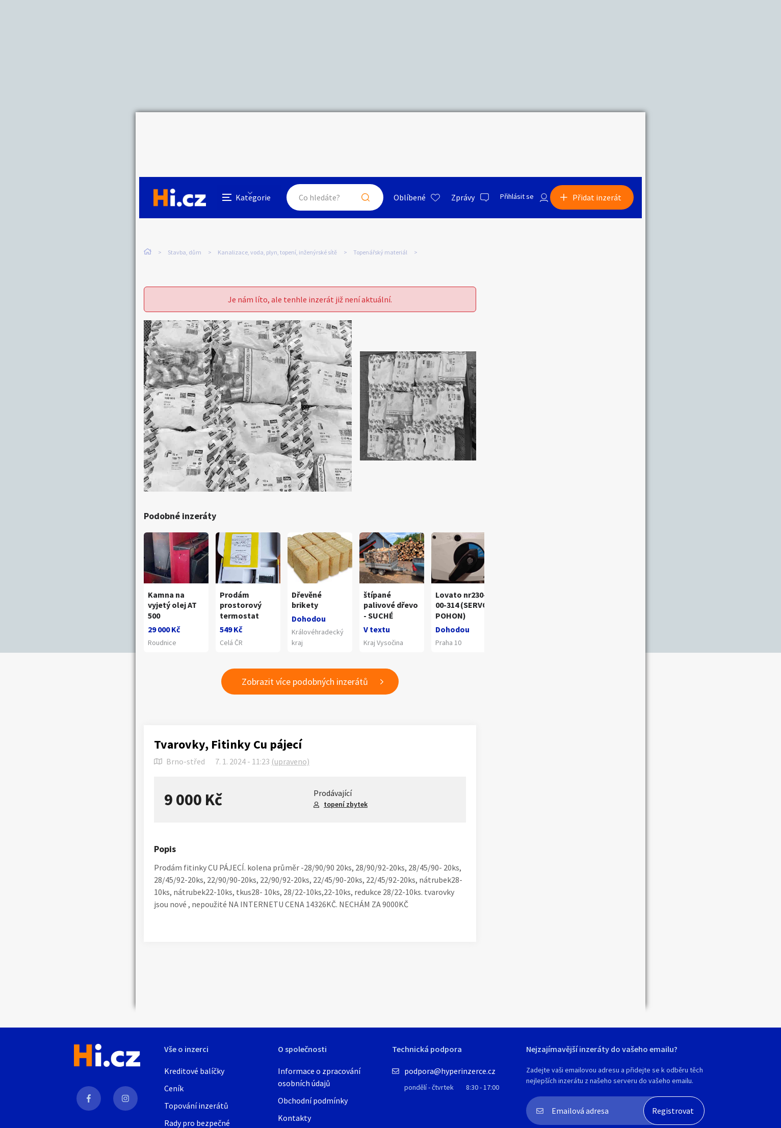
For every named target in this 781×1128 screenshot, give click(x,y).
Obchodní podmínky (313, 1100)
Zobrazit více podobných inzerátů (305, 665)
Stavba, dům (184, 208)
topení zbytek (346, 787)
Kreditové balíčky (194, 1071)
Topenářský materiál (380, 208)
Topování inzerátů (196, 1105)
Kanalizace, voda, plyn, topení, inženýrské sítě (277, 208)
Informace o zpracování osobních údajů (319, 1077)
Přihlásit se (508, 135)
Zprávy (451, 135)
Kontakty (294, 1118)
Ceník (174, 1088)
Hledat (354, 134)
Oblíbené (398, 135)
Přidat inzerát (600, 135)
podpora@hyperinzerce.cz (450, 1071)
